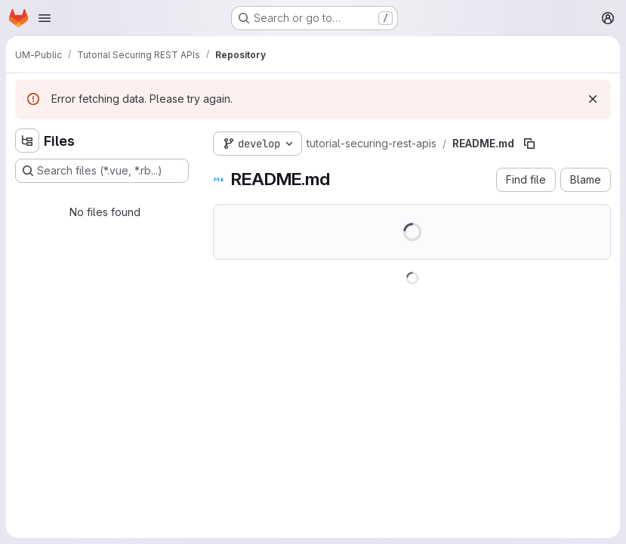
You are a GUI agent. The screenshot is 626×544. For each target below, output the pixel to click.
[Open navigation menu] (44, 18)
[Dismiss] (593, 99)
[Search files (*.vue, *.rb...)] (102, 171)
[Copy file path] (529, 143)
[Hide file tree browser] (27, 140)
